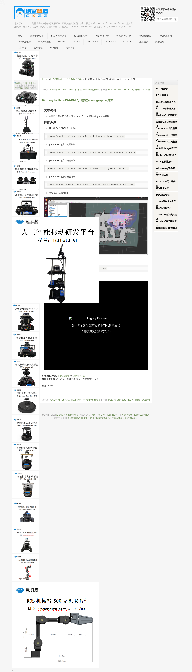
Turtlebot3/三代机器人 (166, 137)
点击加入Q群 (79, 376)
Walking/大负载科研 (166, 115)
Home (45, 79)
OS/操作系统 (162, 188)
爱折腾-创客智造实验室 (67, 414)
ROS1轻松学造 (102, 35)
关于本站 (70, 47)
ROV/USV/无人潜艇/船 (166, 184)
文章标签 (38, 47)
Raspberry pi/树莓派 (166, 227)
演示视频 (159, 41)
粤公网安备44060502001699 (136, 414)
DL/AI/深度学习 (164, 207)
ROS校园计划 (145, 35)
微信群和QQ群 (37, 35)
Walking (62, 41)
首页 (20, 35)
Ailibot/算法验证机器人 (166, 124)
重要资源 (143, 41)
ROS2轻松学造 (81, 35)
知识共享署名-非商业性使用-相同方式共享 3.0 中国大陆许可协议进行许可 (102, 418)
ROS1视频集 (162, 95)
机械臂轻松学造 (123, 35)
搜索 (175, 19)
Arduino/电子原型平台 (166, 223)
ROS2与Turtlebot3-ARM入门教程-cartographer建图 (77, 100)
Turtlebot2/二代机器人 (166, 144)
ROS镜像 (54, 47)
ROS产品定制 (44, 41)
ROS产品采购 (165, 35)
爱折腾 (92, 414)
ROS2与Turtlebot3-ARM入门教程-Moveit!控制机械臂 (75, 89)
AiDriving (127, 41)
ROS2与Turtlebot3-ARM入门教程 (66, 79)
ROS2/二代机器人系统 (166, 104)
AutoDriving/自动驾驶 (166, 150)
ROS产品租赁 (24, 41)
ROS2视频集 (162, 88)
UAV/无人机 (162, 174)
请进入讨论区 (63, 376)
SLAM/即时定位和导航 (166, 204)
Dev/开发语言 (163, 194)
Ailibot (77, 41)
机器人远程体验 (58, 35)
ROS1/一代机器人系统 (166, 111)
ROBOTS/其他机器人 (166, 154)
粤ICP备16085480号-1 (108, 414)
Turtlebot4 (92, 41)
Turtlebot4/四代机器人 (166, 131)
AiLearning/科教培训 (165, 170)
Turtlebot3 (110, 41)
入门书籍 (22, 47)
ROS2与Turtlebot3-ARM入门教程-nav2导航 (129, 89)
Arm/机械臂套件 (164, 161)
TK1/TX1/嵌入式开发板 (166, 217)
